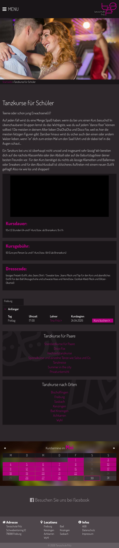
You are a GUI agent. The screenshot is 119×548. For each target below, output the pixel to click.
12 (27, 469)
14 (59, 469)
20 (43, 473)
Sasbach (59, 401)
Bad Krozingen (59, 411)
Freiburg (8, 301)
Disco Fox (59, 348)
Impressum (87, 533)
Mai (69, 447)
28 (59, 478)
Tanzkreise (59, 362)
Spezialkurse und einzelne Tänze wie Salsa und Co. (59, 358)
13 (43, 469)
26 (26, 478)
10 (108, 464)
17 (108, 469)
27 (43, 478)
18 (11, 473)
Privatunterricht (59, 371)
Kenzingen (59, 406)
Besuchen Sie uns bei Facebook (62, 500)
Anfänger (13, 309)
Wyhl (59, 420)
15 (76, 469)
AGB (84, 526)
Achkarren (59, 415)
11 (10, 469)
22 (75, 473)
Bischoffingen (59, 392)
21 (59, 473)
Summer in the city (59, 367)
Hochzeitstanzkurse (59, 353)
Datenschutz (88, 530)
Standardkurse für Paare (59, 344)
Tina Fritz (55, 320)
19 (27, 473)
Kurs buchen (101, 320)
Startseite (7, 81)
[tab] (58, 309)
